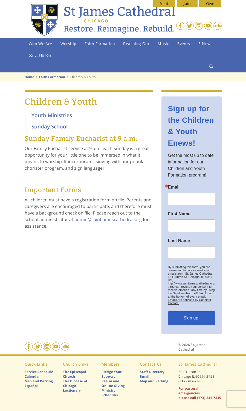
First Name (179, 214)
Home (29, 77)
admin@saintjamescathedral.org (108, 219)
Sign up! (191, 318)
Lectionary (72, 390)
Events (183, 43)
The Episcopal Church (74, 374)
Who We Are (40, 43)
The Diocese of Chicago (75, 383)
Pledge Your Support (111, 374)
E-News (205, 43)
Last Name (179, 241)
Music (163, 43)
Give (210, 3)
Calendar (32, 376)
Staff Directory (152, 371)
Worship (68, 43)
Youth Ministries (51, 115)
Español (31, 385)
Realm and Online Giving (113, 383)
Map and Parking (39, 381)
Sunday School (49, 126)
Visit (164, 3)
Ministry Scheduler (110, 392)
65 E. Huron (40, 55)
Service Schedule (39, 371)
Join (187, 3)
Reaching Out (136, 43)
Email (174, 187)
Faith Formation (100, 43)
